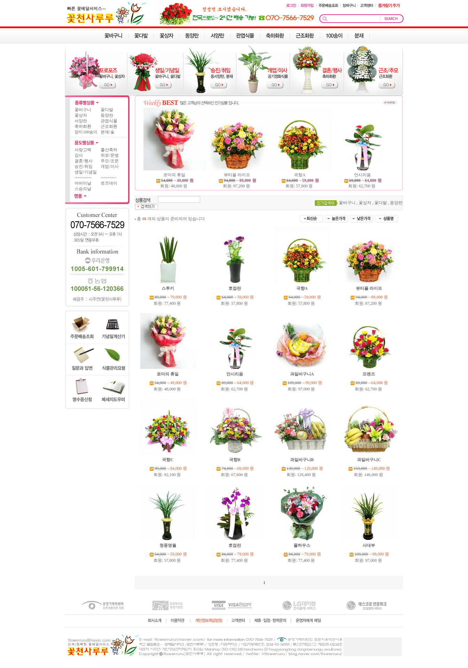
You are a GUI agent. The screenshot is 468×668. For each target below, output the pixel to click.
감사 (79, 155)
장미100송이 (86, 132)
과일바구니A (302, 374)
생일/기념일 (85, 172)
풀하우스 (302, 545)
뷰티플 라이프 (237, 174)
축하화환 (83, 126)
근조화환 (109, 126)
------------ (83, 177)
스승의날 (83, 188)
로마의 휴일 (174, 174)
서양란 (81, 120)
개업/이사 (109, 166)
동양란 (107, 115)
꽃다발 (107, 109)
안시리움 (363, 174)
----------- (108, 177)
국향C (168, 459)
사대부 (369, 545)
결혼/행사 (83, 160)
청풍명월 (168, 545)
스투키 (168, 288)
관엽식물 (109, 120)
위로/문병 (109, 155)
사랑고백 (83, 149)
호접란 (235, 288)
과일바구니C (369, 459)
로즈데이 (109, 183)
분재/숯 (107, 132)
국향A (300, 174)
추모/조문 (109, 160)
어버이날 (83, 183)
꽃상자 (81, 115)
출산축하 (109, 149)
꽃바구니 (83, 109)
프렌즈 (369, 374)
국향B (235, 459)
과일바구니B (302, 459)
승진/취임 (83, 166)
